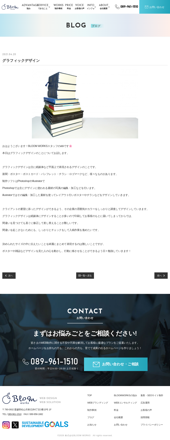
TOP (89, 395)
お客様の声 (146, 410)
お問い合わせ (120, 424)
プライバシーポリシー (152, 424)
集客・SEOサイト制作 (152, 395)
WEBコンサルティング (125, 402)
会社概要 (118, 417)
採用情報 (145, 417)
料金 (116, 410)
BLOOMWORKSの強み (125, 395)
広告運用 (145, 402)
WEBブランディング (97, 402)
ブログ (90, 417)
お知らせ (91, 424)
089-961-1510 (14, 414)
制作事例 (91, 410)
